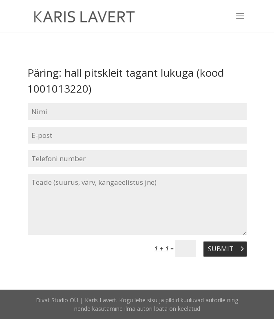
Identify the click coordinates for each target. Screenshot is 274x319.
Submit (221, 248)
